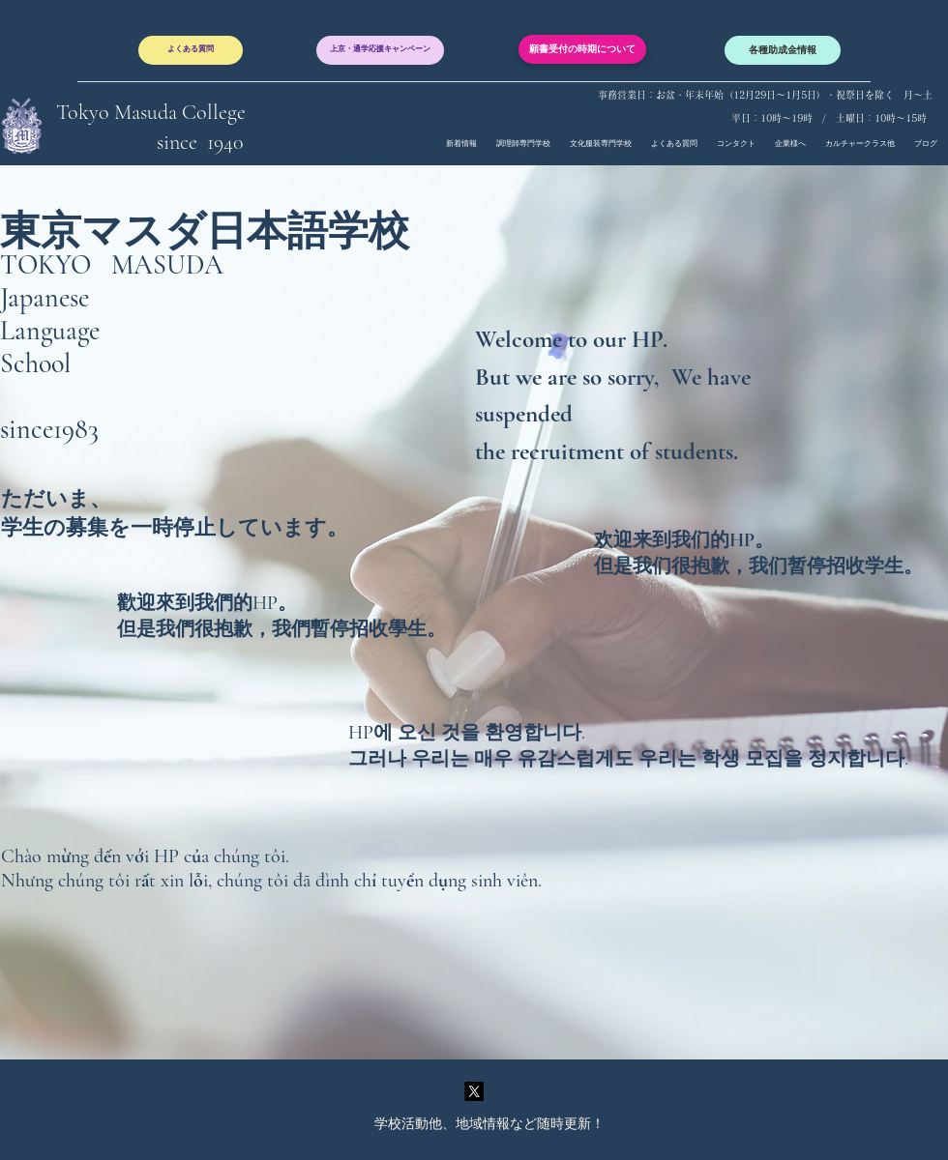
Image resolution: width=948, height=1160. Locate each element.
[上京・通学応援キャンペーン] (380, 50)
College (214, 112)
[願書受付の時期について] (582, 49)
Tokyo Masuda (119, 112)
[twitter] (474, 1091)
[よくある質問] (190, 50)
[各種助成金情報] (783, 50)
